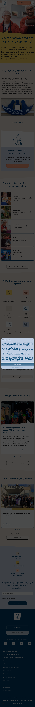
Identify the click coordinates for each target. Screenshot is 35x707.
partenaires (9, 342)
